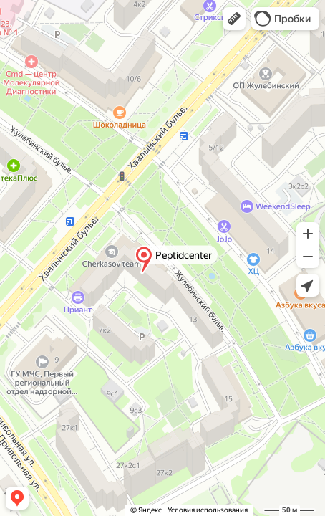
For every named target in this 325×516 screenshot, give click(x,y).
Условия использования (208, 510)
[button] (234, 18)
